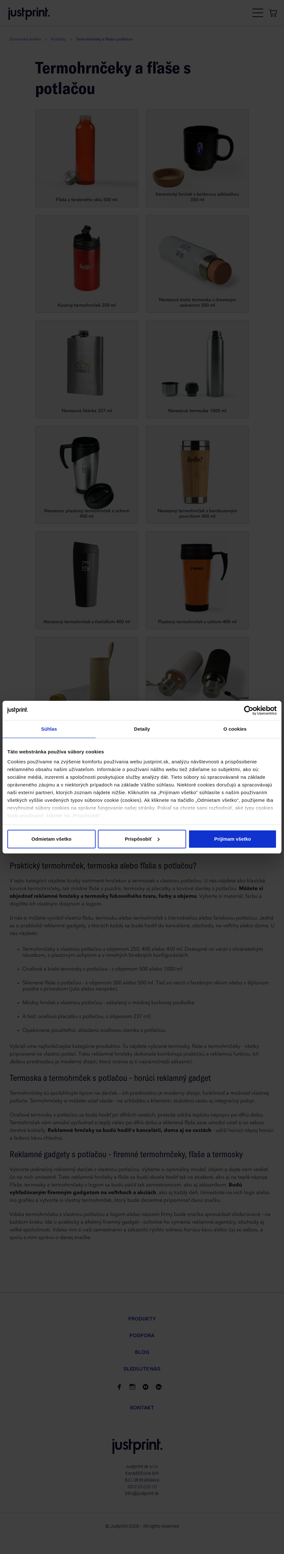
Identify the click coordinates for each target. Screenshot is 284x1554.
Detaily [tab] (142, 729)
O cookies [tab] (235, 729)
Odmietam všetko (51, 839)
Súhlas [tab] (49, 729)
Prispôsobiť (142, 839)
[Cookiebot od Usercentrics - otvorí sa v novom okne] (249, 710)
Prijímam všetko (232, 839)
